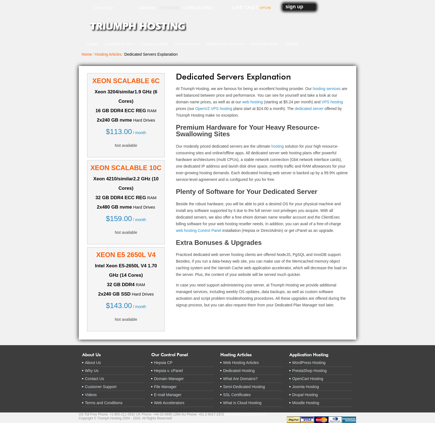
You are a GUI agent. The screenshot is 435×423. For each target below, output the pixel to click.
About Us (93, 362)
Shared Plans (119, 44)
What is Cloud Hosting (242, 403)
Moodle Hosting (305, 403)
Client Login (103, 8)
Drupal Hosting (305, 395)
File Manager (165, 386)
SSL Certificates (237, 395)
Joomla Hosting (305, 386)
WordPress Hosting (308, 362)
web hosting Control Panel (198, 230)
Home (92, 44)
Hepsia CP (163, 362)
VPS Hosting (187, 44)
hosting (277, 146)
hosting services (326, 88)
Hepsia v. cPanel (168, 370)
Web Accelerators (169, 403)
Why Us (91, 370)
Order (292, 44)
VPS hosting (332, 102)
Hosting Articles (108, 54)
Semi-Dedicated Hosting (244, 386)
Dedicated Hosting (225, 44)
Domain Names (154, 44)
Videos (91, 395)
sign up (294, 6)
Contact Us (94, 378)
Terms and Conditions (103, 403)
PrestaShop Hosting (309, 370)
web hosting (252, 102)
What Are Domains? (240, 378)
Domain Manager (169, 378)
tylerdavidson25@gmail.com (246, 414)
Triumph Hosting (137, 26)
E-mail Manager (167, 395)
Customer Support (101, 386)
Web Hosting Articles (241, 362)
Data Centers (265, 44)
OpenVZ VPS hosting (213, 108)
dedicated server (309, 108)
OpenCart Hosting (307, 378)
